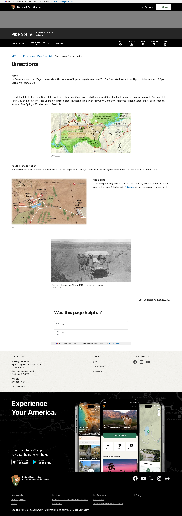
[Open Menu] (163, 7)
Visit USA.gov (81, 509)
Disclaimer (98, 499)
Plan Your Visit (18, 43)
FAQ (95, 361)
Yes (62, 324)
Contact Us (17, 386)
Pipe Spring (22, 34)
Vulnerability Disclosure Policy (108, 503)
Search (147, 7)
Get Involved (58, 43)
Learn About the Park (40, 43)
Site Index (98, 366)
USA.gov (139, 495)
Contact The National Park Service (70, 499)
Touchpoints (114, 343)
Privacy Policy (18, 499)
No (62, 332)
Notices (56, 495)
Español (97, 371)
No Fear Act (99, 495)
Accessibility (17, 495)
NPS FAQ (57, 503)
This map (129, 187)
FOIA (14, 503)
